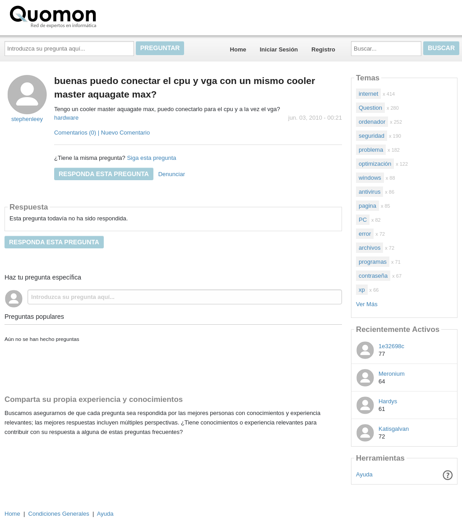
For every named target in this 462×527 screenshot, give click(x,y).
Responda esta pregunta (104, 173)
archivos (369, 247)
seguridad (371, 135)
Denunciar (171, 174)
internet (368, 93)
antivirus (369, 191)
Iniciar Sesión (279, 49)
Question (370, 107)
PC (363, 219)
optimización (375, 163)
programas (373, 261)
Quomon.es (81, 16)
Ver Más (367, 304)
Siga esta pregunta (151, 157)
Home (238, 49)
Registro (323, 49)
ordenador (372, 121)
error (365, 233)
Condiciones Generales (58, 513)
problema (371, 149)
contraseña (373, 275)
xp (362, 289)
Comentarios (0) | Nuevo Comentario (102, 132)
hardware (66, 117)
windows (370, 177)
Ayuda (364, 474)
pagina (367, 205)
